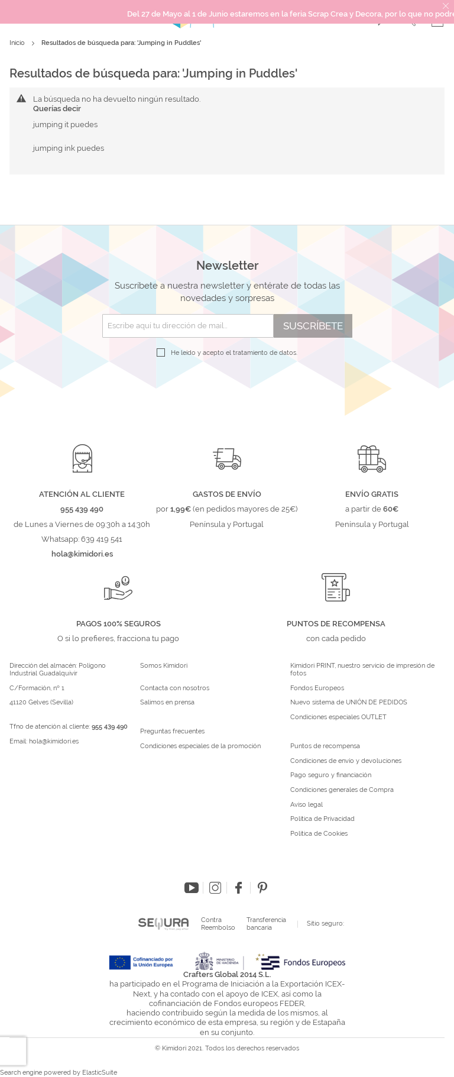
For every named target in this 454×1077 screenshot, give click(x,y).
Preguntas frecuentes (172, 731)
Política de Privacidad (322, 819)
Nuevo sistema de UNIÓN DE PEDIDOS (348, 702)
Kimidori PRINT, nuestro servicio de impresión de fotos (362, 669)
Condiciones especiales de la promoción (201, 746)
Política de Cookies (319, 833)
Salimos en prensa (167, 702)
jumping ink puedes (68, 148)
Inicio (18, 43)
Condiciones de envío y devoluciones (345, 761)
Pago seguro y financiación (330, 775)
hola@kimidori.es (54, 741)
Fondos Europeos (317, 688)
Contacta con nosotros (174, 688)
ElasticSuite (99, 1072)
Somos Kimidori (163, 666)
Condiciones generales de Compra (342, 790)
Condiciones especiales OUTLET (338, 717)
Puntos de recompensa (325, 746)
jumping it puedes (65, 124)
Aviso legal (306, 804)
